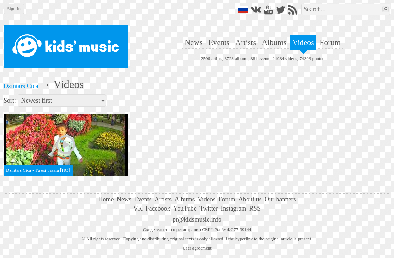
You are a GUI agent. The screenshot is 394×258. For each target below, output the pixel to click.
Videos (303, 42)
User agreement (197, 248)
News (193, 42)
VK (138, 208)
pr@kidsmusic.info (197, 219)
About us (250, 199)
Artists (245, 42)
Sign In (14, 8)
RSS (255, 208)
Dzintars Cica (21, 86)
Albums (274, 42)
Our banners (280, 199)
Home (106, 199)
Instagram (233, 208)
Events (219, 42)
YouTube (185, 208)
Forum (330, 42)
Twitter (208, 208)
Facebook (158, 208)
